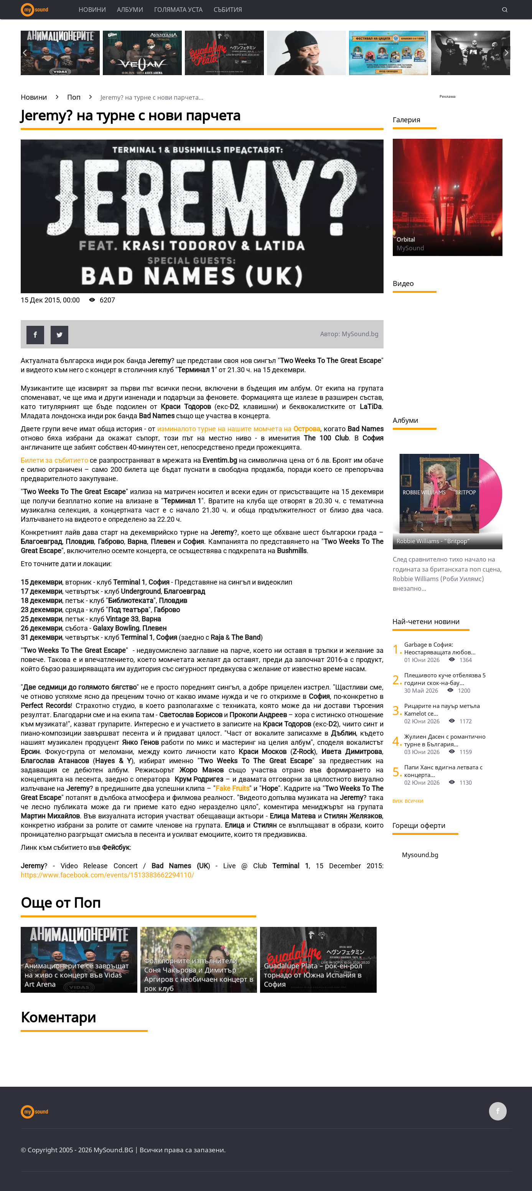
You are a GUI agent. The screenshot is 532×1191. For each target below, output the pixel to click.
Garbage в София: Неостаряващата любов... (440, 648)
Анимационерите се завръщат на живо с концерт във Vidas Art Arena (77, 975)
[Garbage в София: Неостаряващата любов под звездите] (395, 649)
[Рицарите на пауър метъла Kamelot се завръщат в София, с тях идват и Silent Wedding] (395, 710)
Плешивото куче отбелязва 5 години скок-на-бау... (445, 679)
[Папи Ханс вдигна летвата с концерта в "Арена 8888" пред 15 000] (395, 771)
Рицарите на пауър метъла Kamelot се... (442, 709)
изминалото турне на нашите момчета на (239, 429)
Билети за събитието (54, 460)
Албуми (130, 9)
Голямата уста (178, 9)
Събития (228, 9)
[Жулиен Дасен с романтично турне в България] (395, 741)
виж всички (407, 800)
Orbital (406, 239)
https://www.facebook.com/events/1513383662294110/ (107, 875)
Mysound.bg (420, 855)
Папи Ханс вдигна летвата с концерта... (443, 771)
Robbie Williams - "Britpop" (433, 541)
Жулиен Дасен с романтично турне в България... (445, 740)
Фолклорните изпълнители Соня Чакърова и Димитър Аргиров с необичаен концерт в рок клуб (198, 974)
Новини (92, 9)
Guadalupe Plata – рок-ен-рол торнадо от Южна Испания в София (313, 975)
